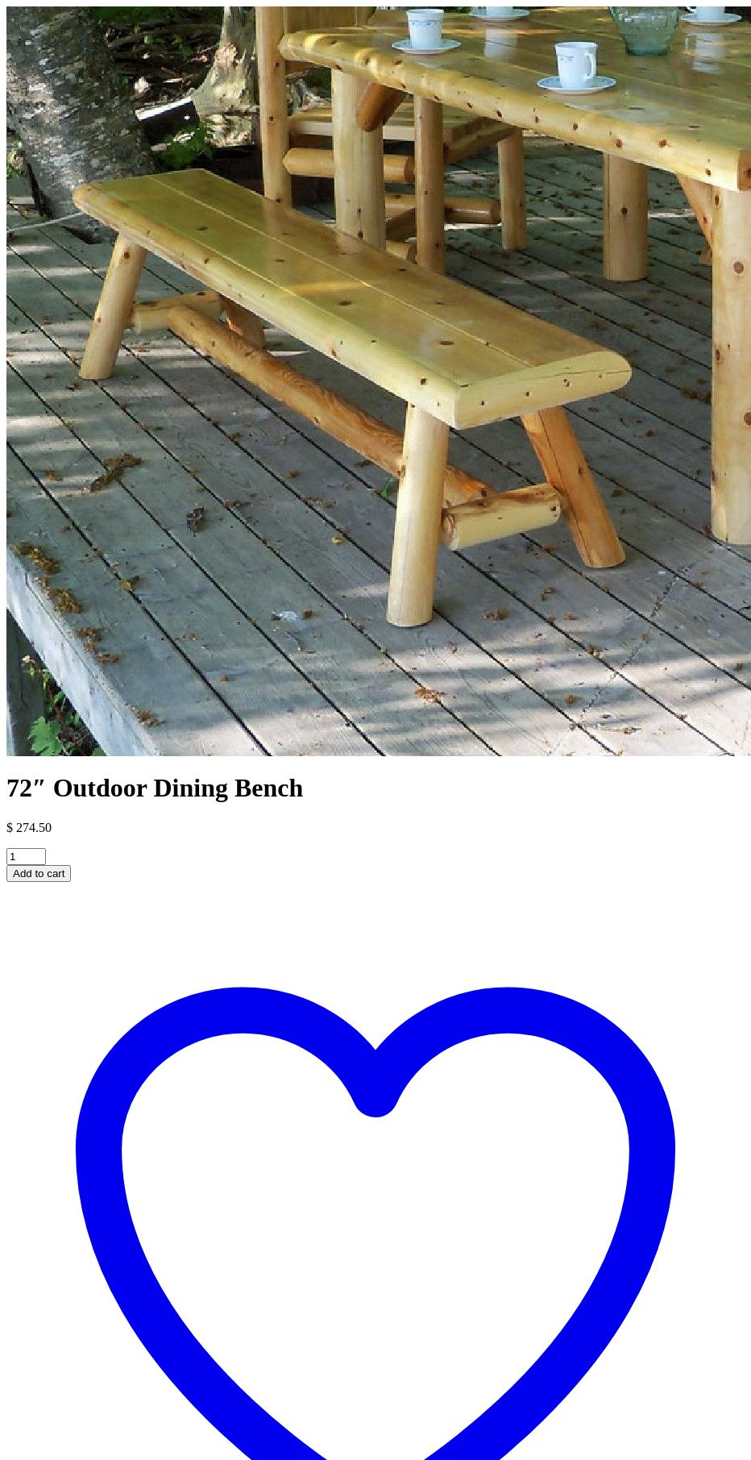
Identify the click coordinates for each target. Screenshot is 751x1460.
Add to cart (38, 873)
